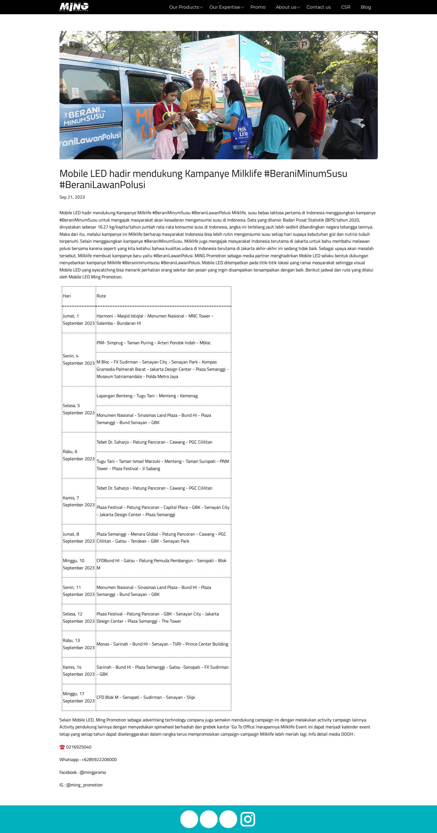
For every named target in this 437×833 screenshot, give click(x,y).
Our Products (184, 7)
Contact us (319, 7)
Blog (366, 7)
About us (286, 7)
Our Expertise (224, 7)
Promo (258, 7)
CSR (345, 7)
